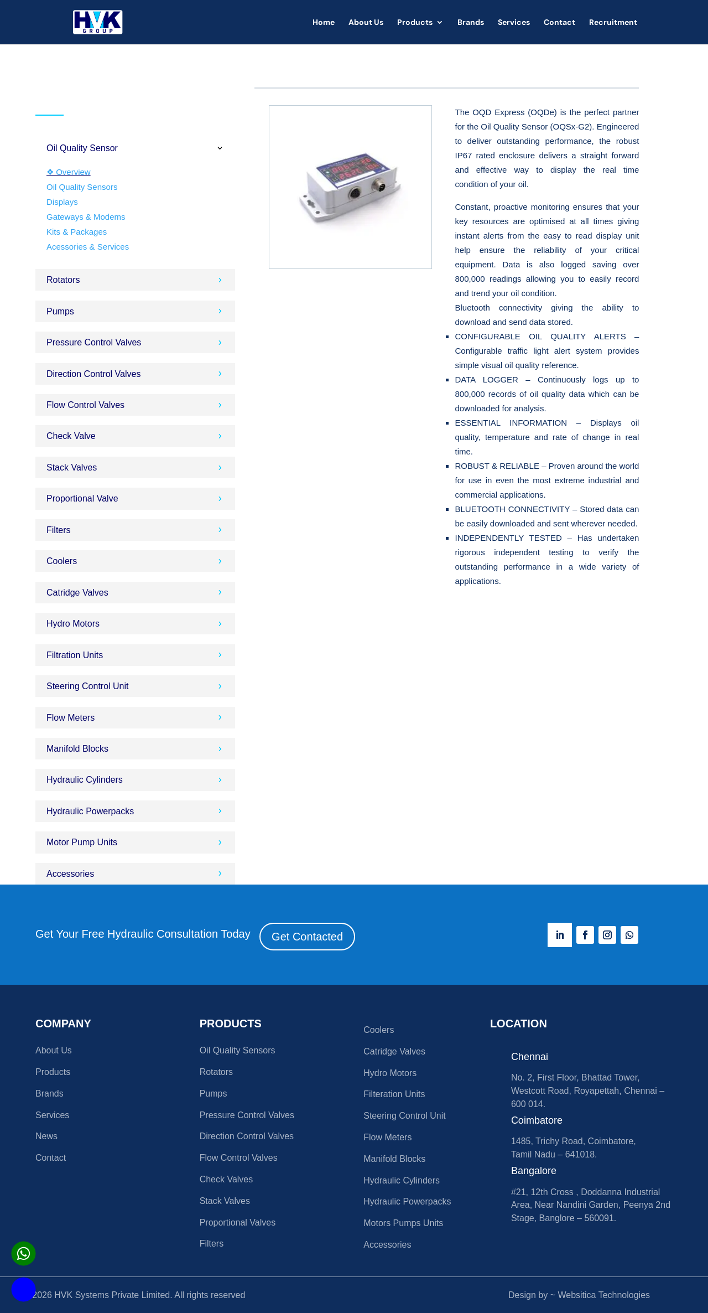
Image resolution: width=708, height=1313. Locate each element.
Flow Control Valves (239, 1157)
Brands (470, 22)
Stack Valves (225, 1201)
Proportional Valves (238, 1222)
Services (514, 22)
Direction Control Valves (247, 1136)
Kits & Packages (76, 231)
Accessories (387, 1244)
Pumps (213, 1093)
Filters (212, 1243)
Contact (559, 22)
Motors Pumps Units (403, 1223)
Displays (62, 201)
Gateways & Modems (86, 216)
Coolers (378, 1030)
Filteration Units (394, 1094)
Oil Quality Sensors (81, 187)
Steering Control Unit (404, 1115)
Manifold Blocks (394, 1159)
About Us (365, 22)
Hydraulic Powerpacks (407, 1201)
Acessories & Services (87, 246)
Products (415, 22)
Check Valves (226, 1179)
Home (324, 22)
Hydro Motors (390, 1073)
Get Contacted (307, 937)
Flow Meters (387, 1137)
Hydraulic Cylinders (401, 1180)
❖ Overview (68, 172)
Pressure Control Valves (247, 1115)
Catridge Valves (394, 1051)
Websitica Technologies (604, 1295)
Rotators (216, 1072)
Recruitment (613, 22)
